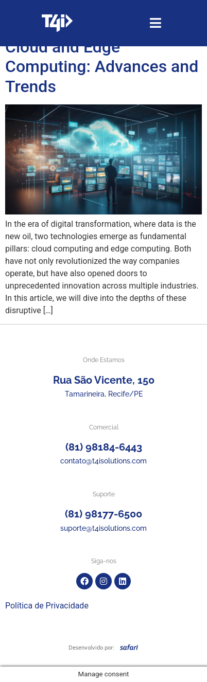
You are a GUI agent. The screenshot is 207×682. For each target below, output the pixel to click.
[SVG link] (129, 647)
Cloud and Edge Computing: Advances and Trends (101, 66)
